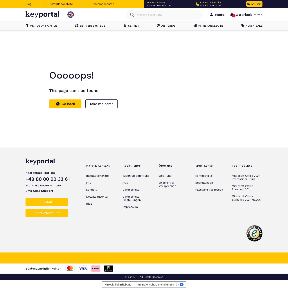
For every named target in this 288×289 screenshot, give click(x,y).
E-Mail (46, 202)
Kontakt (91, 189)
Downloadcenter (102, 4)
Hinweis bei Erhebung (118, 284)
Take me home (101, 104)
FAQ (88, 182)
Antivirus (166, 25)
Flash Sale (251, 25)
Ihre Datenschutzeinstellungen (155, 284)
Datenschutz (131, 189)
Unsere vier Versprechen (167, 184)
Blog (29, 4)
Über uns (165, 175)
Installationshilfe (61, 4)
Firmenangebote (208, 25)
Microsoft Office (41, 25)
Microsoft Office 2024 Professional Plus (246, 177)
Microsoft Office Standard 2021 (242, 187)
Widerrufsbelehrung (136, 175)
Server (131, 25)
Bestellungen (204, 182)
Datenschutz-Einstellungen (132, 198)
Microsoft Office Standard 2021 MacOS (246, 198)
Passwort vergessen (209, 189)
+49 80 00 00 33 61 (211, 5)
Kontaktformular (47, 213)
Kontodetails (203, 175)
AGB (125, 182)
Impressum (130, 207)
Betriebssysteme (90, 25)
